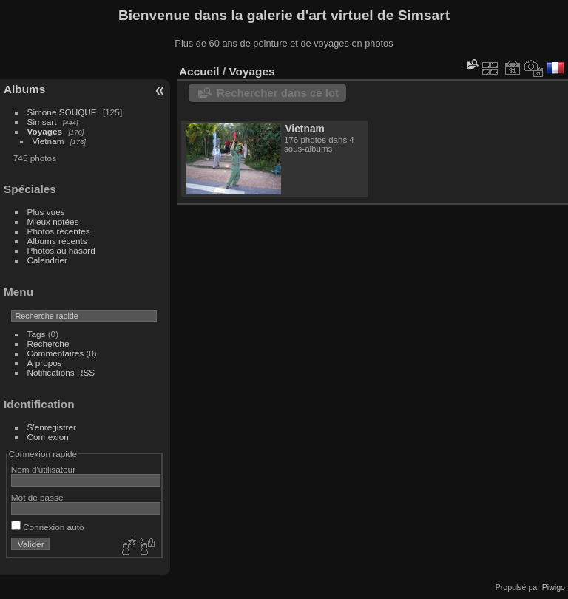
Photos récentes (58, 231)
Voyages (45, 131)
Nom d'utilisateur (43, 469)
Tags (36, 334)
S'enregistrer (51, 427)
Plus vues (46, 212)
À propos (44, 363)
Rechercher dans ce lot (278, 93)
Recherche (48, 343)
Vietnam (48, 141)
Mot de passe (37, 497)
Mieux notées (53, 221)
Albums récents (57, 241)
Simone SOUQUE (62, 112)
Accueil (199, 71)
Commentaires (55, 353)
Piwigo (553, 587)
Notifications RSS (61, 372)
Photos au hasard (61, 250)
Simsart (42, 121)
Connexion (48, 436)
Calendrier (47, 260)
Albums (24, 89)
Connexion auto (47, 527)
